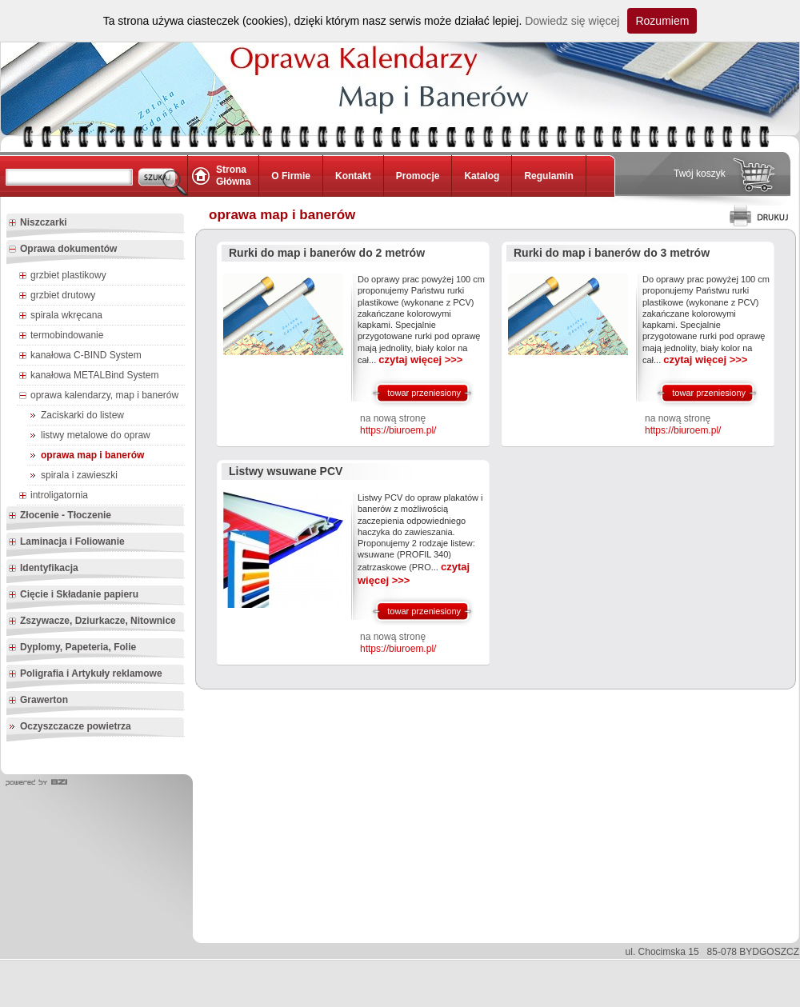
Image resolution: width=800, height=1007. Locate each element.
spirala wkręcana (60, 316)
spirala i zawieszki (79, 475)
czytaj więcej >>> (420, 360)
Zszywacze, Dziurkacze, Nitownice (92, 621)
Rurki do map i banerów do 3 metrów (612, 252)
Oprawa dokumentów (62, 249)
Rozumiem (662, 20)
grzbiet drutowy (56, 296)
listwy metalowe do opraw (95, 435)
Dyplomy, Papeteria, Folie (72, 648)
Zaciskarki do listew (82, 415)
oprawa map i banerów (92, 455)
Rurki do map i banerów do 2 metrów (327, 252)
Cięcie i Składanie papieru (73, 595)
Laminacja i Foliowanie (66, 542)
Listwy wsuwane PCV (285, 471)
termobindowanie (60, 336)
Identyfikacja (43, 568)
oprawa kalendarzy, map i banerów (98, 396)
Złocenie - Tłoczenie (59, 516)
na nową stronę (398, 425)
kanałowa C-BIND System (80, 356)
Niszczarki (37, 223)
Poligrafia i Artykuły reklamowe (85, 674)
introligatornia (53, 496)
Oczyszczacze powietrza (75, 726)
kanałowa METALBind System (88, 376)
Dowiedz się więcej (572, 20)
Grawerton (38, 700)
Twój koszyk (700, 173)
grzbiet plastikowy (62, 276)
